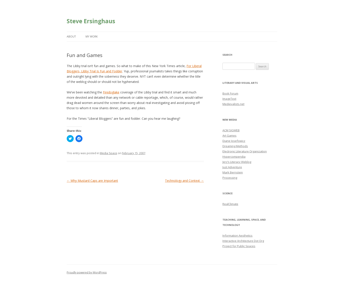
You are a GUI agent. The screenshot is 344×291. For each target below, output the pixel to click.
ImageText (229, 99)
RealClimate (230, 204)
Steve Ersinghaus (91, 21)
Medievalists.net (233, 104)
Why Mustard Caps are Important (92, 181)
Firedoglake (111, 92)
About (71, 36)
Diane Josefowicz (233, 141)
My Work (92, 36)
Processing (229, 178)
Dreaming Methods (235, 146)
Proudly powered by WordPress (87, 272)
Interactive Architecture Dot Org (243, 241)
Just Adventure (232, 167)
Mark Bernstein (232, 172)
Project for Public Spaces (238, 246)
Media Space (108, 153)
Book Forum (230, 93)
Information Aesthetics (237, 235)
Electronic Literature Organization (244, 151)
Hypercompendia (233, 157)
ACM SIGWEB (231, 130)
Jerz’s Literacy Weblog (236, 162)
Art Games (229, 135)
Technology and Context (184, 181)
